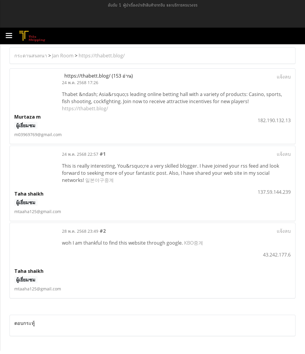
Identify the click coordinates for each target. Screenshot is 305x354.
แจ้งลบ (284, 76)
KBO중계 (193, 243)
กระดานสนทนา (30, 55)
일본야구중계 (99, 180)
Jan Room (63, 55)
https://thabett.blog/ (102, 55)
